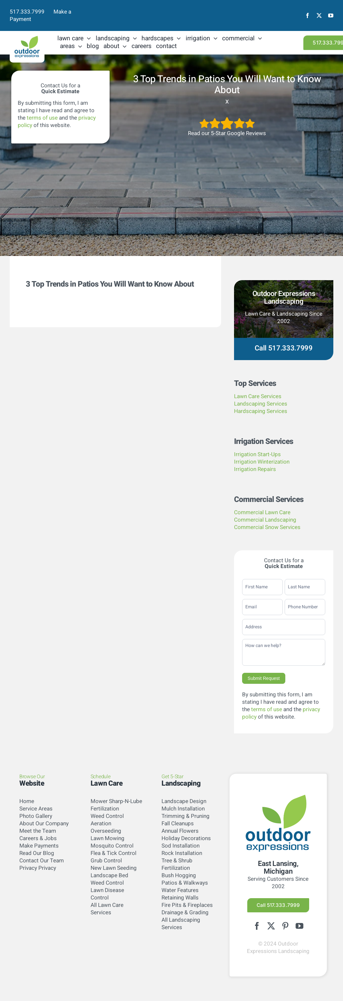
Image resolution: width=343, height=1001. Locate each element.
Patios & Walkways (185, 883)
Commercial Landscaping (265, 520)
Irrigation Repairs (255, 469)
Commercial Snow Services (267, 527)
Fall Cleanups (178, 823)
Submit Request (264, 678)
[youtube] (330, 15)
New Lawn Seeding (114, 868)
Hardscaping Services (260, 411)
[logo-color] (27, 38)
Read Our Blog (36, 853)
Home (26, 801)
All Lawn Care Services (107, 909)
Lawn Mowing (107, 838)
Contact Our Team (41, 861)
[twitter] (319, 15)
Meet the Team (37, 831)
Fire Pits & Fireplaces (187, 905)
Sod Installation (181, 846)
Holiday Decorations (186, 838)
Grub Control (106, 861)
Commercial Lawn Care (262, 512)
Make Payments (39, 846)
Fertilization (105, 809)
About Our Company (44, 823)
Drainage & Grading (185, 912)
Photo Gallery (35, 816)
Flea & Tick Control (113, 853)
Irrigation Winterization (261, 462)
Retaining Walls (180, 898)
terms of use (42, 118)
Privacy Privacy (37, 868)
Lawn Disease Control (107, 894)
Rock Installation (182, 853)
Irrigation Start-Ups (257, 454)
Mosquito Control (112, 846)
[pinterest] (285, 926)
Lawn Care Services (257, 396)
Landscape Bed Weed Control (109, 879)
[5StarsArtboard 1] (227, 119)
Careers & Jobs (38, 838)
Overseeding (106, 831)
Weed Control (107, 816)
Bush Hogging (179, 875)
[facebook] (307, 15)
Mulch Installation (183, 809)
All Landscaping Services (181, 923)
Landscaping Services (260, 404)
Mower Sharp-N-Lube (116, 801)
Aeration (101, 823)
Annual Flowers (180, 831)
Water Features (180, 890)
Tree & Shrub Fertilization (177, 864)
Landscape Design (184, 801)
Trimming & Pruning (186, 816)
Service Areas (36, 809)
